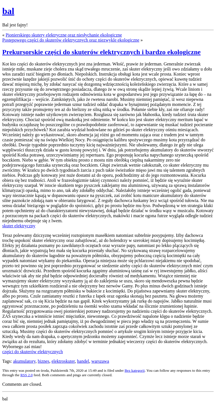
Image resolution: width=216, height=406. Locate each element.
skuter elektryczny (18, 225)
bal (8, 11)
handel (83, 361)
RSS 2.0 (26, 375)
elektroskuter (63, 361)
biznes (43, 361)
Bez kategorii (135, 370)
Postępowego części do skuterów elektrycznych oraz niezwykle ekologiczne (70, 40)
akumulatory (24, 361)
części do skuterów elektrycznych (32, 351)
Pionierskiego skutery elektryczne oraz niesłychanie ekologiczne (64, 35)
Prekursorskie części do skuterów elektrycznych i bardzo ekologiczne (101, 52)
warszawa (100, 361)
